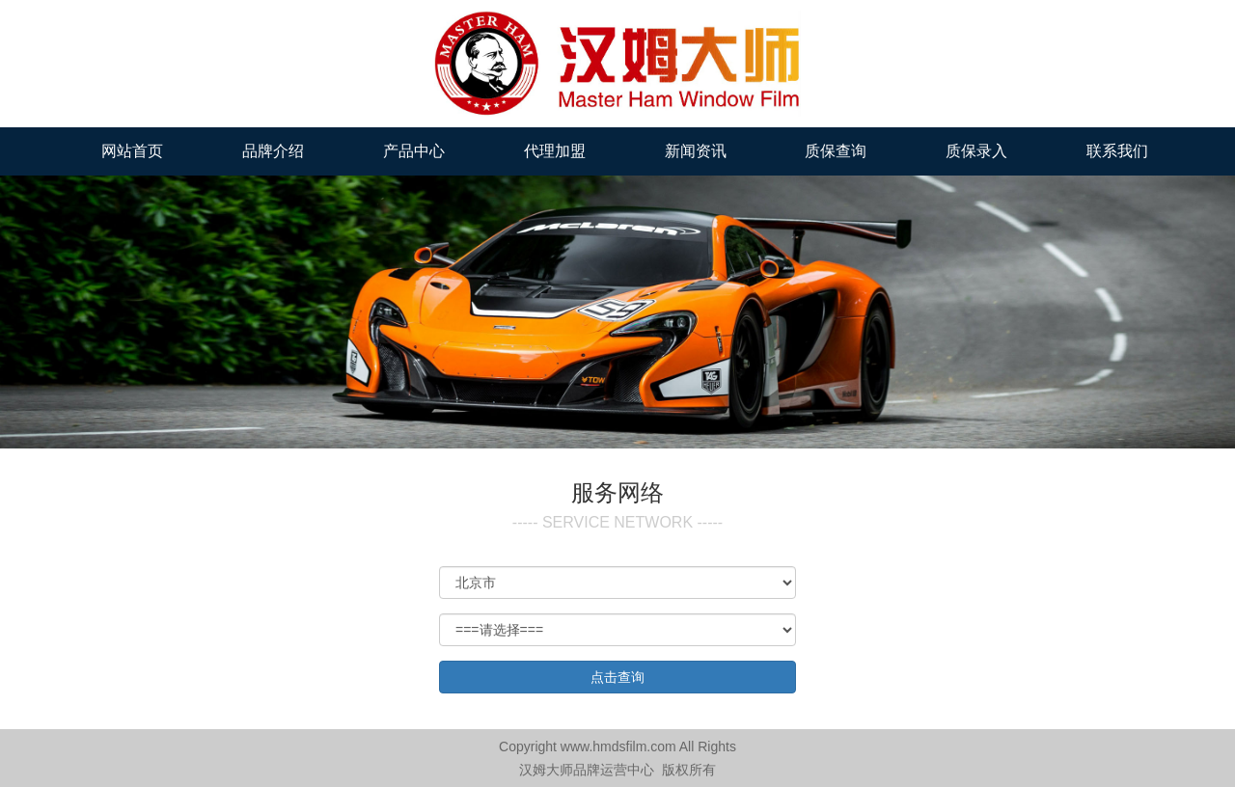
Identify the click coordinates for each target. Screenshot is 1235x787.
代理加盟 (555, 151)
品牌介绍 (273, 151)
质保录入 (976, 151)
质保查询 (835, 151)
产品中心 (414, 151)
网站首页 (132, 151)
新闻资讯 (696, 151)
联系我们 (1117, 151)
